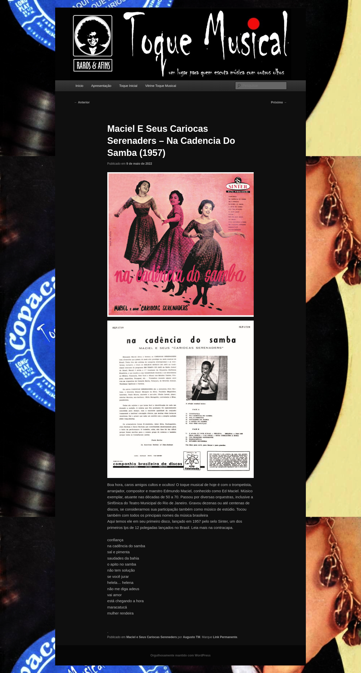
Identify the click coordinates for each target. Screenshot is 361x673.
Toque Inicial (128, 86)
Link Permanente (225, 637)
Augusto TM (191, 637)
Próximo (279, 102)
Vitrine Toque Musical (160, 86)
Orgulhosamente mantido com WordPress (180, 655)
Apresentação (101, 86)
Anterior (82, 102)
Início (79, 86)
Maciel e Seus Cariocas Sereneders (151, 637)
